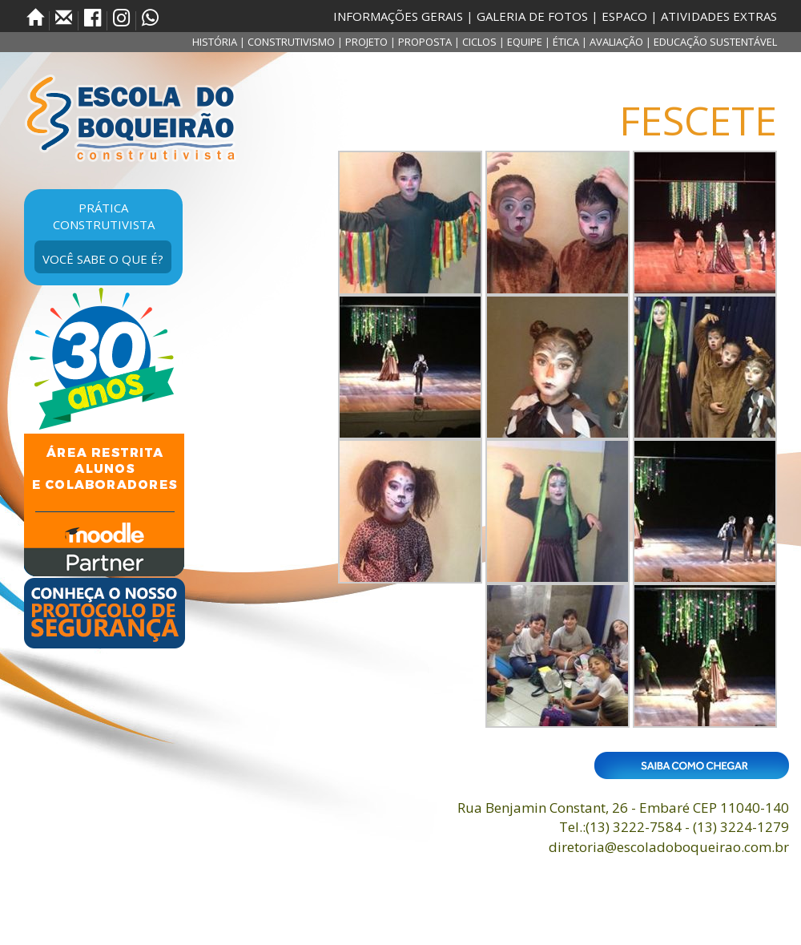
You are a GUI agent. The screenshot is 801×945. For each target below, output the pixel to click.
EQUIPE (524, 41)
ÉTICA (566, 41)
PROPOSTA (425, 41)
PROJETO (366, 41)
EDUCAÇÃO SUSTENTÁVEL (715, 41)
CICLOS (479, 41)
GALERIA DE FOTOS (532, 16)
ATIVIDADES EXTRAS (719, 16)
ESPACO (624, 16)
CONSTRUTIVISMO (291, 41)
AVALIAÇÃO (616, 41)
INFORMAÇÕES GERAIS (398, 16)
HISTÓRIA (214, 41)
